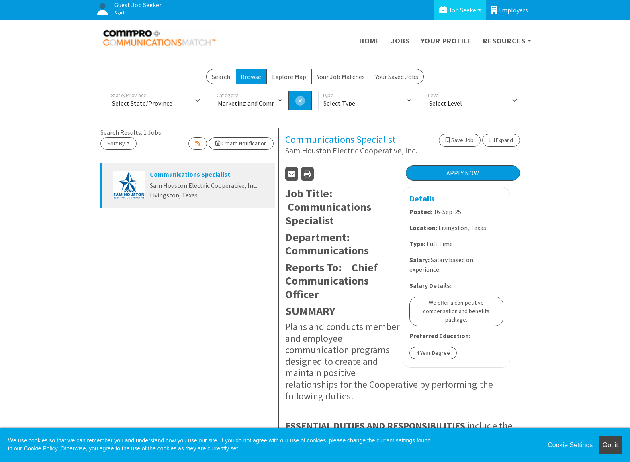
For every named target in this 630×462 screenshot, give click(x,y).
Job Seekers (460, 10)
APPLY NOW (462, 173)
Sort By (116, 143)
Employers (509, 10)
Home (369, 40)
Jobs (400, 40)
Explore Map (289, 77)
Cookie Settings (570, 445)
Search (221, 77)
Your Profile (446, 40)
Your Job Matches (341, 77)
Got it (610, 445)
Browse (251, 77)
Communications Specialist (190, 174)
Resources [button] (504, 40)
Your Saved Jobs (396, 77)
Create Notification (241, 143)
